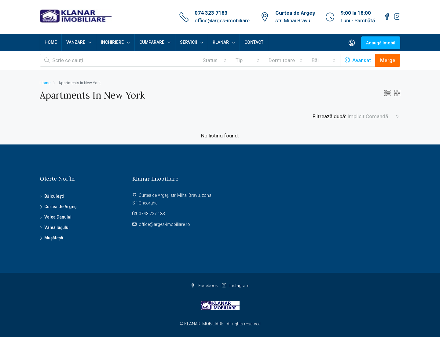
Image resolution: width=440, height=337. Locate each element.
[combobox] (214, 60)
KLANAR (221, 42)
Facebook (205, 285)
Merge (387, 60)
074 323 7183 (211, 13)
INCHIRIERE (112, 42)
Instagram (235, 285)
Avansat (358, 60)
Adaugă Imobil (380, 42)
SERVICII (188, 42)
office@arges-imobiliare (222, 20)
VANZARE (75, 42)
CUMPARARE (151, 42)
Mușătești (53, 237)
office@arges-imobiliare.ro (164, 224)
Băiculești (54, 196)
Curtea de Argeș (60, 206)
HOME (51, 42)
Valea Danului (58, 217)
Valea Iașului (57, 227)
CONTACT (253, 42)
